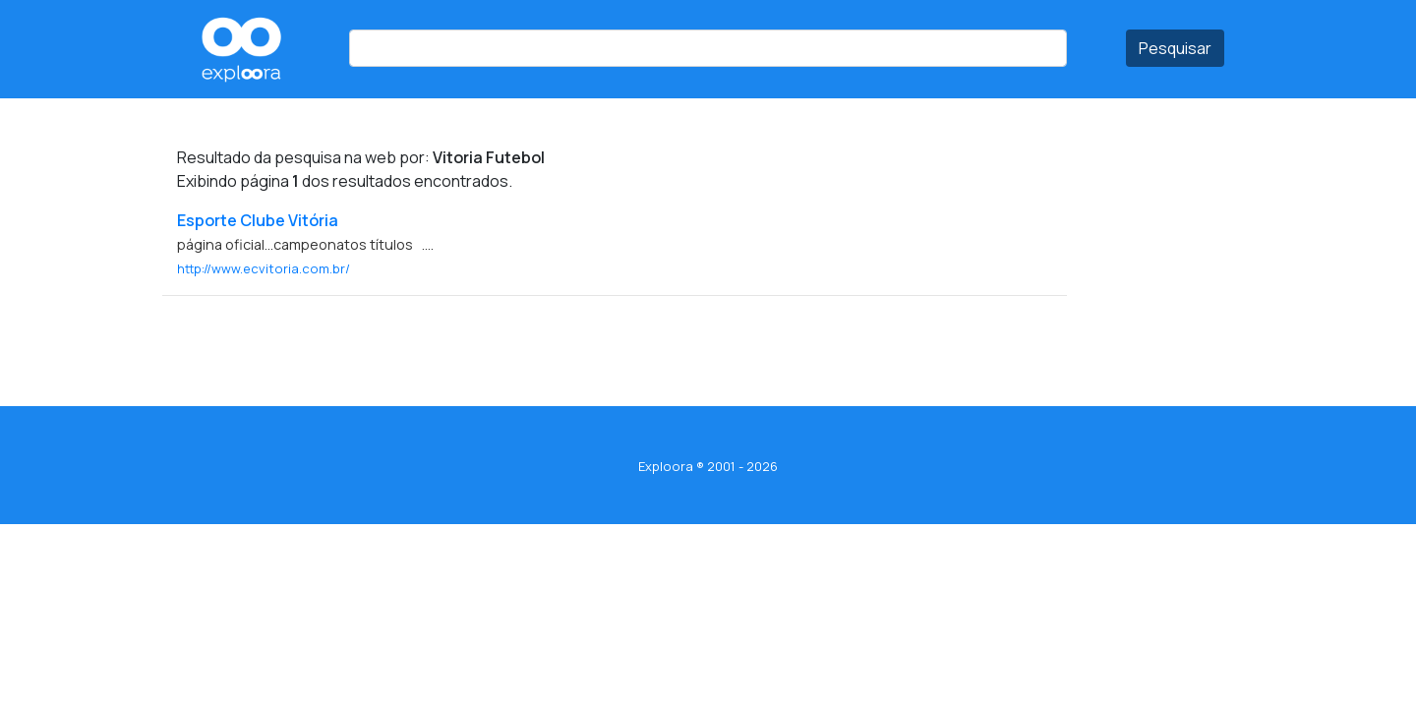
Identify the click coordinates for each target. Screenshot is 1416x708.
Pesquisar (1175, 48)
